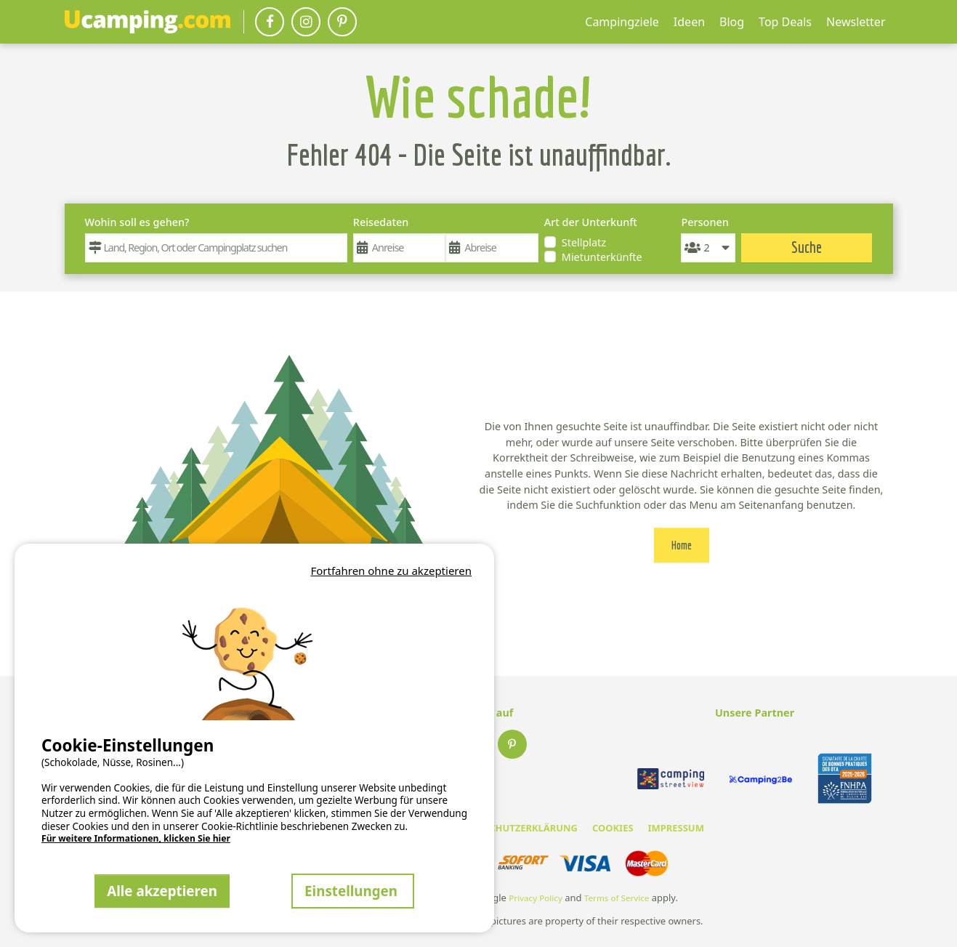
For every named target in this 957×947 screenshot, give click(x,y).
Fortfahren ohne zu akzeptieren (391, 570)
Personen (704, 222)
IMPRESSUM (676, 827)
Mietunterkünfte (602, 257)
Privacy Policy (535, 897)
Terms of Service (617, 897)
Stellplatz (584, 242)
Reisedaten (380, 222)
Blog (731, 22)
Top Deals (785, 22)
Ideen (689, 22)
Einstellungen (352, 891)
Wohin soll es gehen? (137, 222)
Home (681, 545)
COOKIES (613, 827)
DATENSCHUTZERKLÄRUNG (515, 827)
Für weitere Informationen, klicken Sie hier (135, 839)
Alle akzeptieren (162, 891)
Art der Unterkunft (590, 222)
